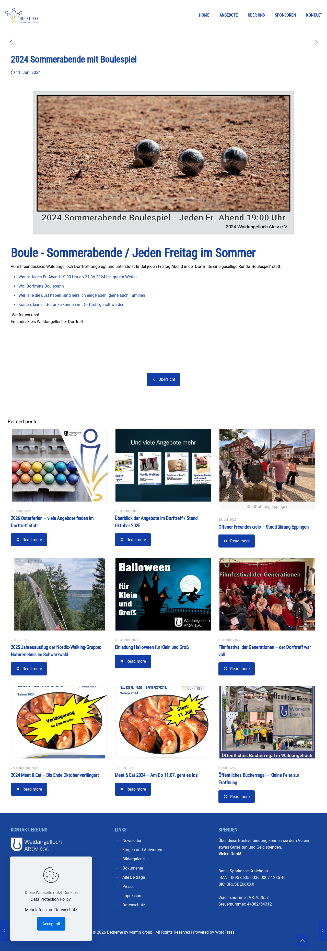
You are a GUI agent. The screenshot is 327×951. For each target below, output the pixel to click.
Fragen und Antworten (142, 849)
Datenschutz (133, 904)
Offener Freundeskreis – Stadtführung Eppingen (263, 527)
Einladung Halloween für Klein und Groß (152, 647)
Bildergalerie (133, 859)
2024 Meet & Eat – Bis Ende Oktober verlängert (55, 775)
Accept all (51, 923)
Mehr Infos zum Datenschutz (51, 909)
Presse (128, 886)
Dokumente (132, 868)
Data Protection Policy (51, 899)
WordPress (225, 932)
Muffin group (141, 932)
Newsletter (131, 840)
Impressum (132, 895)
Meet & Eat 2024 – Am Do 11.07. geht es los (156, 775)
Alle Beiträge (133, 877)
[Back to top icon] (302, 940)
